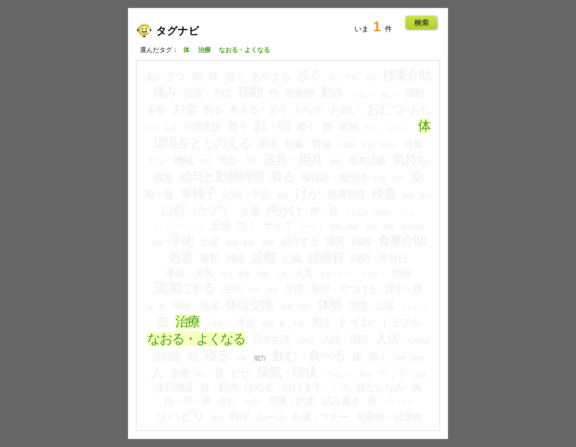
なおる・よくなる (196, 339)
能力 (260, 357)
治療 (187, 321)
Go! (421, 23)
